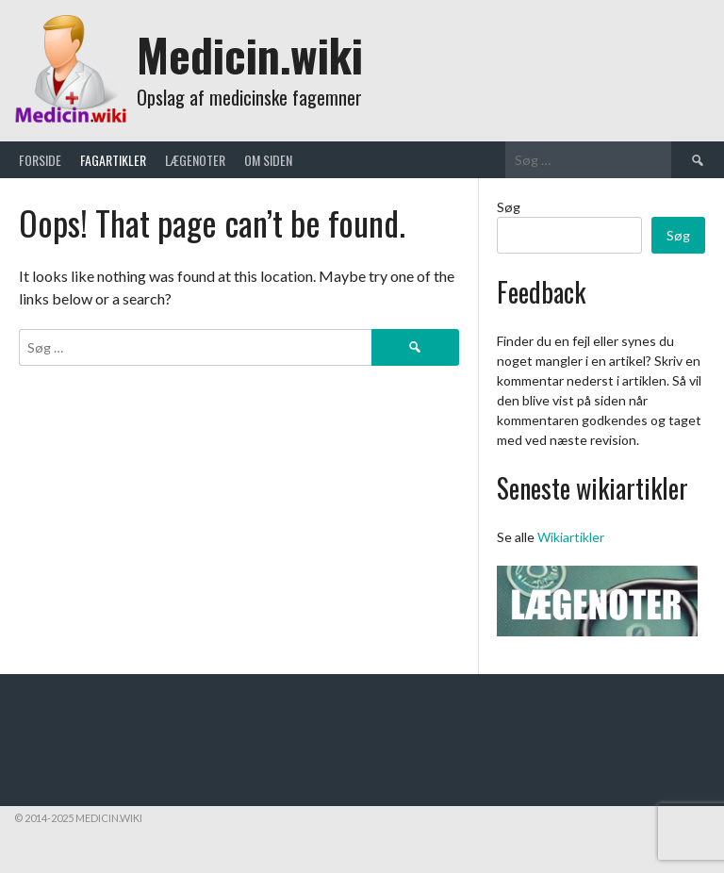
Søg (508, 207)
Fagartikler (113, 160)
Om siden (268, 160)
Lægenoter (195, 160)
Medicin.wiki (250, 54)
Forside (40, 160)
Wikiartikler (570, 537)
